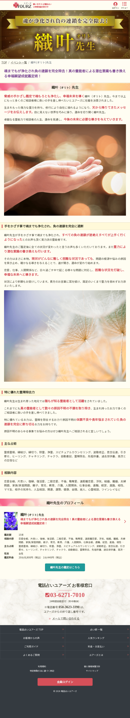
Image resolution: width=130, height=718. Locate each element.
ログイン (115, 8)
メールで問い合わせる (65, 618)
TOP (4, 62)
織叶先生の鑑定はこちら (65, 567)
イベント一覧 (19, 62)
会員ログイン (65, 682)
